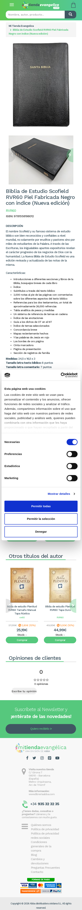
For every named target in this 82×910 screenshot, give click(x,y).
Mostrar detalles (59, 493)
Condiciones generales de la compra (41, 846)
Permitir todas (41, 506)
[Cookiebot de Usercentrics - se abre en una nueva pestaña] (61, 375)
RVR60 (60, 617)
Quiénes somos (41, 825)
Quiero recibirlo (39, 728)
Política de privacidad (45, 829)
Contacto (37, 872)
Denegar (41, 531)
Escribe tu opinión (24, 691)
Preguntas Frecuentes (45, 867)
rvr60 (22, 617)
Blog (34, 855)
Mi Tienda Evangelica (21, 25)
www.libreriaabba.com (42, 794)
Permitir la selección (41, 518)
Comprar (22, 640)
